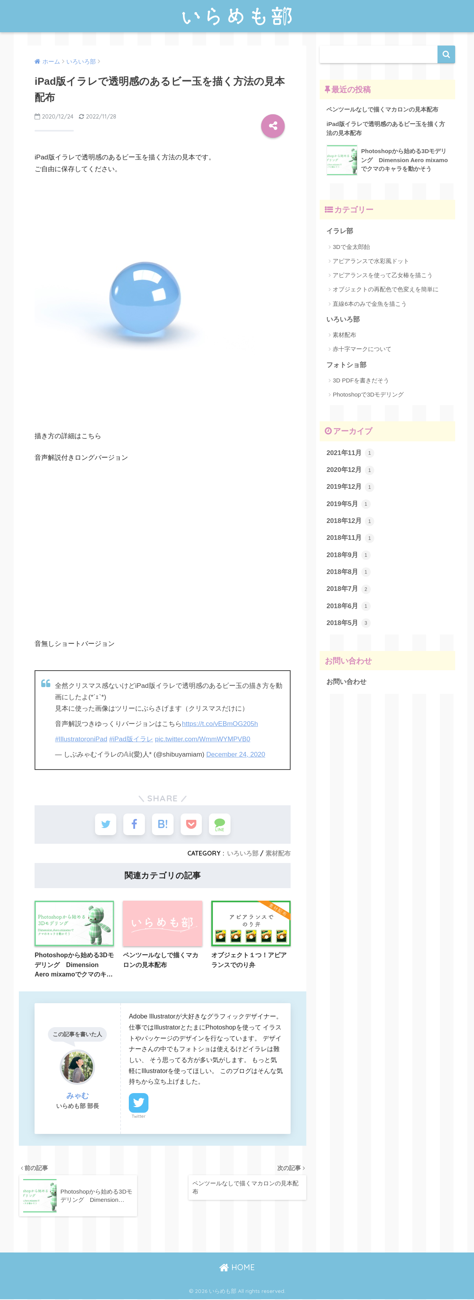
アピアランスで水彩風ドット (371, 261)
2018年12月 (350, 521)
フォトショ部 (346, 365)
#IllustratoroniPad (81, 739)
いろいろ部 (242, 854)
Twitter (139, 1116)
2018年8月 (348, 572)
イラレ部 (339, 231)
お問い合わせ (346, 682)
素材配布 (278, 854)
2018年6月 (348, 606)
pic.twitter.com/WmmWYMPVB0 (203, 739)
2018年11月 (350, 538)
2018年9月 (348, 555)
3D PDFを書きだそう (361, 380)
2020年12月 (350, 470)
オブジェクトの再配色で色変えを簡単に (386, 289)
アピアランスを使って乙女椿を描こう (383, 275)
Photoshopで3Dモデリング (368, 394)
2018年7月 (348, 589)
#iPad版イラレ (131, 739)
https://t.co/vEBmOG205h (220, 724)
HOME (237, 1268)
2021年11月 (350, 453)
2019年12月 (350, 487)
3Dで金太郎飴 (351, 246)
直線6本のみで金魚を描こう (369, 303)
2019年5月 (348, 504)
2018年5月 (348, 623)
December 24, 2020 (235, 754)
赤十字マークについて (362, 349)
